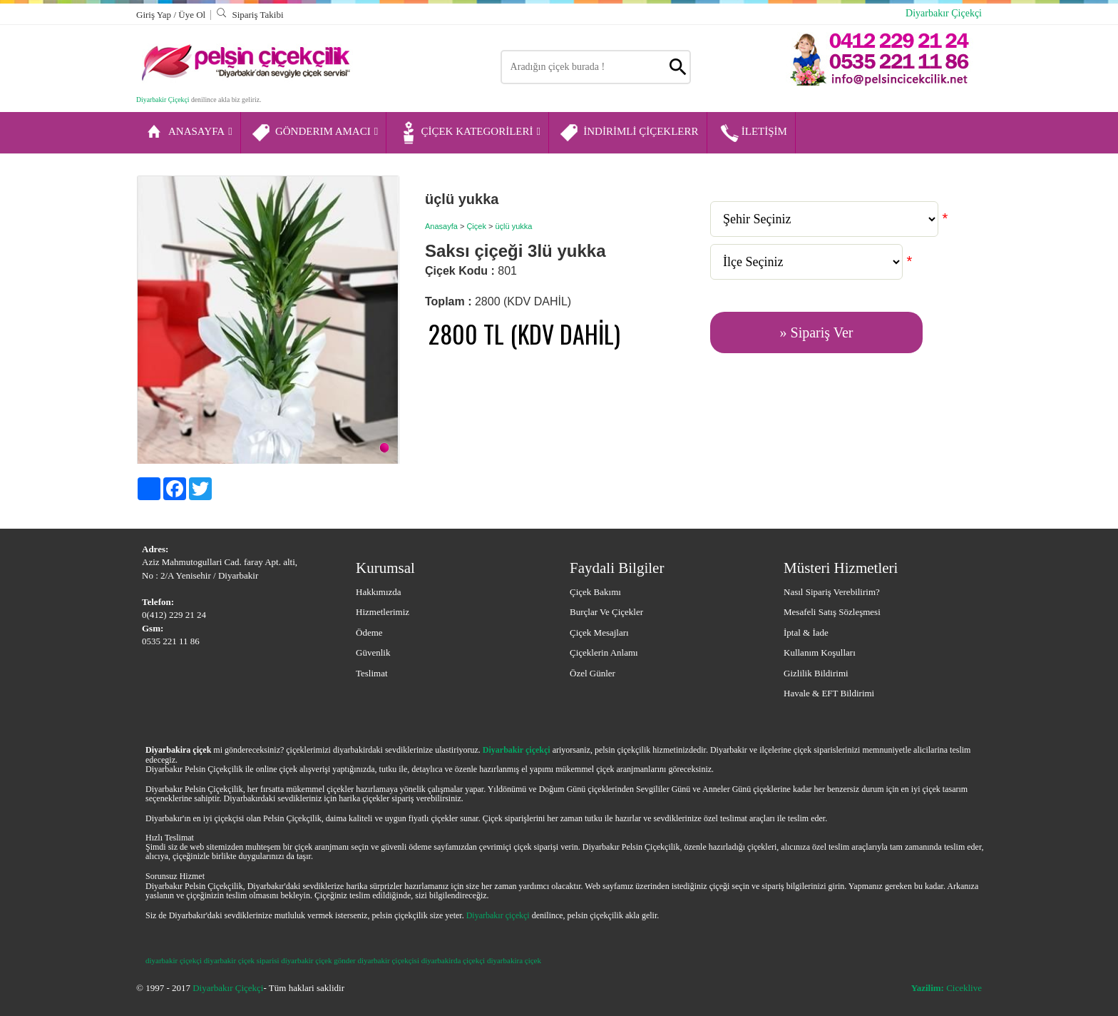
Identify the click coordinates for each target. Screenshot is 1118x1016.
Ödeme (369, 632)
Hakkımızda (378, 591)
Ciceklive (946, 987)
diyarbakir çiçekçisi (388, 960)
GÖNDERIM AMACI (314, 133)
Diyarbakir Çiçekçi (162, 99)
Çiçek (476, 226)
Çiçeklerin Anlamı (604, 652)
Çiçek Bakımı (595, 591)
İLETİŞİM (752, 133)
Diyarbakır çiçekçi (498, 915)
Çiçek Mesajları (599, 632)
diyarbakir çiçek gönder (318, 960)
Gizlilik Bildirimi (816, 673)
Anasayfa (441, 226)
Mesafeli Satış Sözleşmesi (832, 611)
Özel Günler (592, 673)
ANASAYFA (188, 133)
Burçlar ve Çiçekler (606, 611)
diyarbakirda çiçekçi (453, 960)
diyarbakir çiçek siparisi (242, 960)
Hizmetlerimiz (382, 611)
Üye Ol (191, 14)
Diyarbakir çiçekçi (516, 750)
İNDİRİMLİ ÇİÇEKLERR (628, 133)
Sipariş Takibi (249, 14)
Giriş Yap (154, 14)
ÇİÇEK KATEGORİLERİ (468, 133)
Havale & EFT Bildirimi (829, 693)
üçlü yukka (513, 226)
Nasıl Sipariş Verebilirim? (832, 591)
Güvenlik (373, 652)
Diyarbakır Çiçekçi (944, 13)
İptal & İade (806, 632)
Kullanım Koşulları (820, 652)
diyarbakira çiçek (514, 960)
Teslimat (372, 673)
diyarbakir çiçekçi (173, 960)
